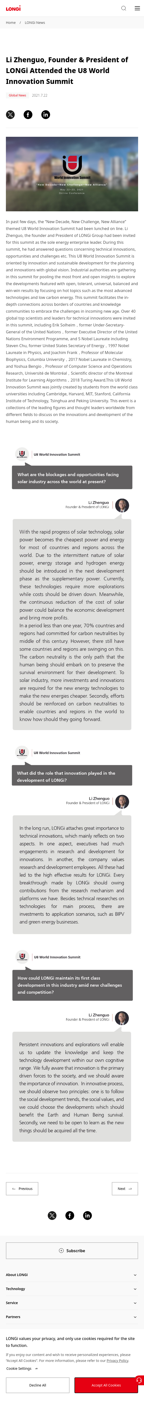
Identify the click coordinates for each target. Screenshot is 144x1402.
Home (11, 22)
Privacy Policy (117, 1360)
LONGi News (35, 22)
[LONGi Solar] (13, 8)
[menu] (137, 8)
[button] (124, 8)
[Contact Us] (139, 1380)
